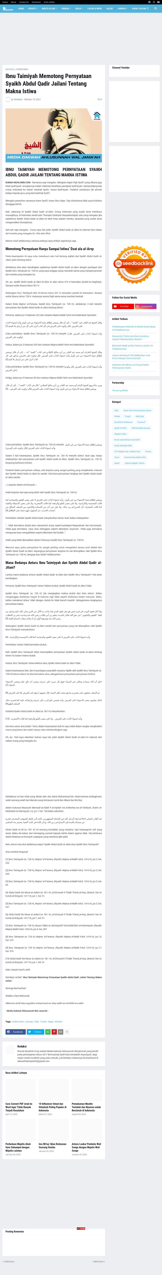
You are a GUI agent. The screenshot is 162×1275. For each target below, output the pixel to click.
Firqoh (43, 1022)
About (13, 2)
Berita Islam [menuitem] (48, 8)
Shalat (117, 416)
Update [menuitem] (32, 8)
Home (5, 2)
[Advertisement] (81, 39)
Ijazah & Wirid (120, 428)
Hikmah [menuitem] (65, 8)
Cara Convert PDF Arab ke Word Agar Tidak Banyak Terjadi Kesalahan (19, 1107)
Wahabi (58, 1022)
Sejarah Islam (120, 434)
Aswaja (29, 1022)
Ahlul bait (140, 416)
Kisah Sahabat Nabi (123, 445)
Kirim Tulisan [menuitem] (139, 8)
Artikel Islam (22, 69)
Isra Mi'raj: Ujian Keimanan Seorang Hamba (52, 1146)
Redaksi (22, 1046)
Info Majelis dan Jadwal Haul (127, 451)
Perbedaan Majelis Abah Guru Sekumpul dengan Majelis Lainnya (18, 1147)
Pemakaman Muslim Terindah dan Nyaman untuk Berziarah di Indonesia (86, 1107)
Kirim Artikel (49, 2)
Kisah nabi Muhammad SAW (127, 440)
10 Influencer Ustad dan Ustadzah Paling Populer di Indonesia (52, 1107)
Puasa (148, 451)
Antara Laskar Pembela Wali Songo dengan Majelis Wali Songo (86, 1147)
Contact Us (24, 2)
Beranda (10, 69)
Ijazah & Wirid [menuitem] (94, 8)
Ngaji (50, 1022)
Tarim (116, 457)
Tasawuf (141, 422)
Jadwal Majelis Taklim (134, 463)
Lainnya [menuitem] (121, 8)
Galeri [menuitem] (109, 8)
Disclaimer (36, 2)
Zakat (116, 463)
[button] (147, 8)
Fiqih (36, 1022)
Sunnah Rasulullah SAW (135, 457)
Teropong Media (120, 390)
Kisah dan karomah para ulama (137, 410)
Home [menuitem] (21, 8)
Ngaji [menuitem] (78, 8)
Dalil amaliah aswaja (140, 428)
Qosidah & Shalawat (123, 422)
